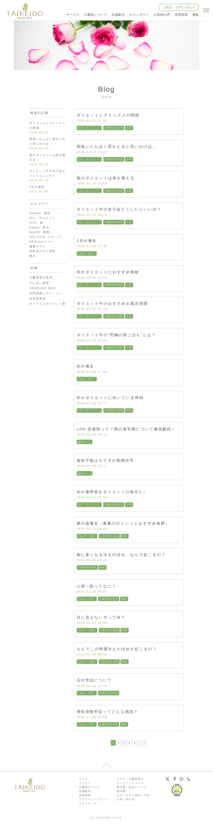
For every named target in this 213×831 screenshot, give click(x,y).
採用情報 (181, 14)
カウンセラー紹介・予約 (133, 804)
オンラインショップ (130, 792)
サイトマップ (88, 813)
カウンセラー (139, 14)
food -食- (37, 230)
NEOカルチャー (42, 251)
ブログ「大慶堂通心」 (132, 788)
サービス (85, 792)
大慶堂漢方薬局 (114, 128)
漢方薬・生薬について (132, 796)
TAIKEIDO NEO (43, 299)
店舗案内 (85, 801)
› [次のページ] (139, 752)
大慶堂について (89, 796)
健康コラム (84, 447)
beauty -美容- (42, 220)
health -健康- (87, 543)
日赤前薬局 (38, 310)
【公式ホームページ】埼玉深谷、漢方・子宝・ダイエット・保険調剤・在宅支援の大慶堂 (24, 10)
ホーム (83, 788)
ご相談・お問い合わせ (178, 7)
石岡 (130, 128)
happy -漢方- (87, 256)
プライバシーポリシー (94, 809)
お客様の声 (161, 14)
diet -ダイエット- (89, 128)
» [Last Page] (145, 752)
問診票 (121, 801)
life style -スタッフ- (47, 246)
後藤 (125, 543)
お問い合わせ (126, 809)
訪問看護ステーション (47, 305)
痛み (33, 267)
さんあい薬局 (40, 294)
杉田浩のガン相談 (44, 262)
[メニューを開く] (206, 10)
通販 (195, 14)
